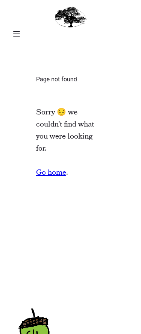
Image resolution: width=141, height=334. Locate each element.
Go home (51, 173)
